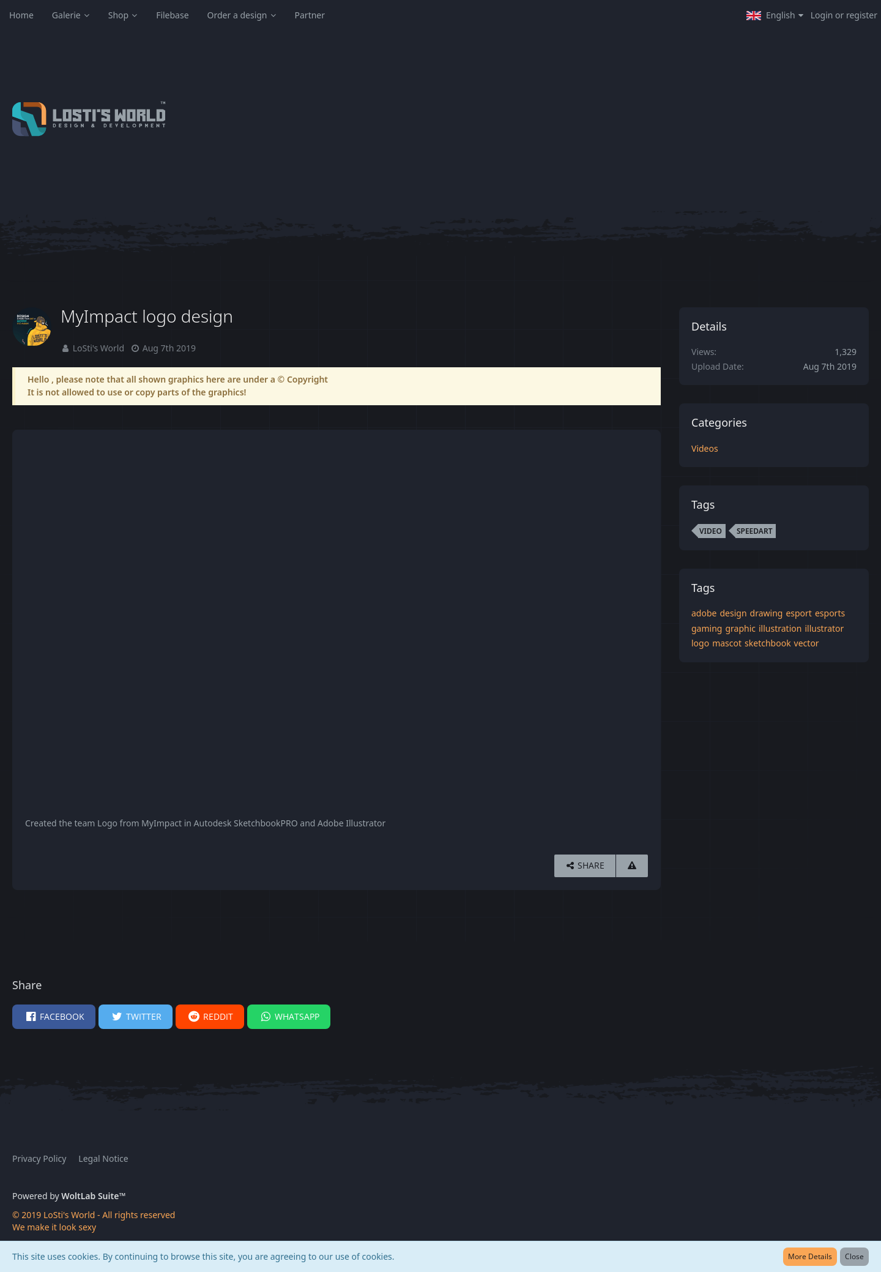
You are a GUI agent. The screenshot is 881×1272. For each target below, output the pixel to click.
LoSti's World (98, 348)
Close (854, 1256)
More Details (810, 1256)
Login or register (844, 15)
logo (700, 643)
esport (799, 613)
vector (806, 643)
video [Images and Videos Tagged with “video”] (710, 531)
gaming (706, 628)
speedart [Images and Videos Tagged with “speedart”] (755, 531)
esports (830, 613)
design (732, 613)
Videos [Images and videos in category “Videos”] (704, 448)
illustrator (824, 628)
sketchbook (768, 643)
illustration (780, 628)
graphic (740, 628)
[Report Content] (632, 866)
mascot (727, 643)
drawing (766, 613)
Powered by (68, 1196)
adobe (703, 613)
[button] (775, 15)
